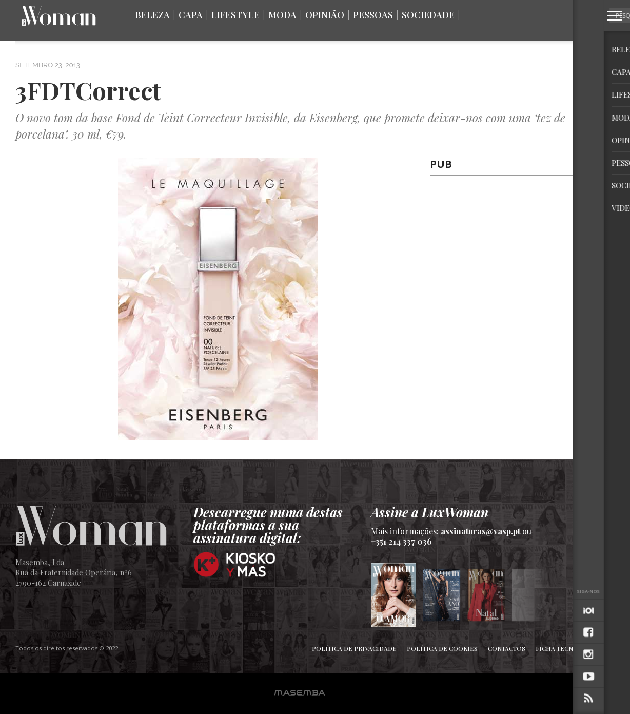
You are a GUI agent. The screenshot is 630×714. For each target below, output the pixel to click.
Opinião (324, 15)
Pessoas (373, 15)
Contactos (506, 648)
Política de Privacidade (354, 648)
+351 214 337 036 (401, 541)
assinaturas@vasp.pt (480, 531)
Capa (191, 15)
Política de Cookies (442, 648)
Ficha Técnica (560, 648)
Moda (282, 15)
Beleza (152, 15)
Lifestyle (235, 15)
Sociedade (428, 15)
